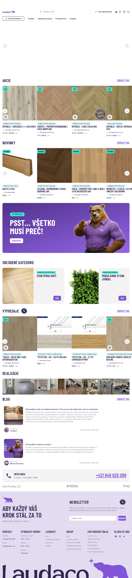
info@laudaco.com (8, 531)
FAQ (67, 521)
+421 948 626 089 (105, 12)
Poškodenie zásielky (73, 527)
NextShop (25, 573)
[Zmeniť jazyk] (116, 12)
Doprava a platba (72, 524)
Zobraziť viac (123, 80)
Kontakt (48, 531)
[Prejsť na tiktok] (124, 521)
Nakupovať (17, 241)
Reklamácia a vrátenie (73, 531)
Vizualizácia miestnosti (53, 524)
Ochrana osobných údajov (10, 573)
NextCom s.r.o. (52, 573)
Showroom (49, 527)
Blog (47, 521)
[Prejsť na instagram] (120, 521)
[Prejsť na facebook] (115, 521)
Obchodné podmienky (74, 534)
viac (57, 297)
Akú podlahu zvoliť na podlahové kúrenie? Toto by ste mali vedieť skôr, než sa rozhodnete (43, 410)
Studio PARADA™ (78, 573)
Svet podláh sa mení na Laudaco (104, 408)
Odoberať (119, 502)
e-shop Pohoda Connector (38, 573)
